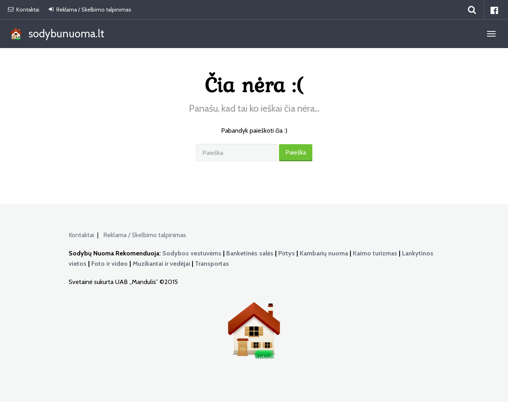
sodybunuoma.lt (56, 35)
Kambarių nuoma (324, 253)
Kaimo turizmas (375, 253)
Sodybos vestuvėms (191, 253)
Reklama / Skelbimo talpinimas (90, 9)
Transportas (212, 263)
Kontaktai (23, 9)
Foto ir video (109, 263)
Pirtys (286, 253)
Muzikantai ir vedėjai (161, 263)
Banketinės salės (249, 253)
